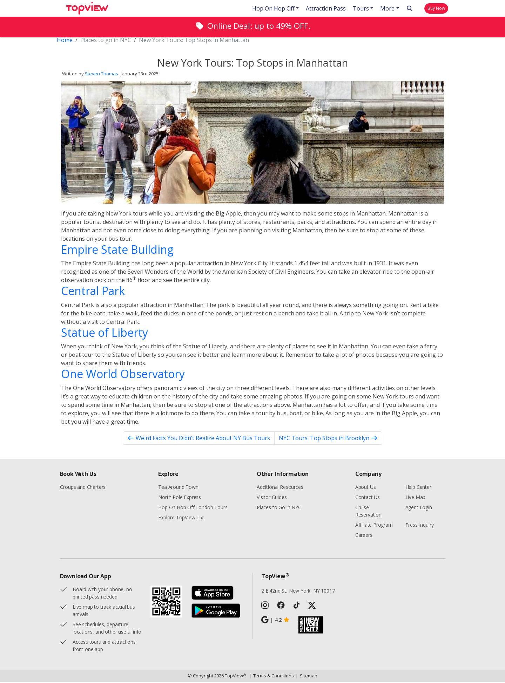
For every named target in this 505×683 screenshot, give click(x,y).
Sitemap (306, 677)
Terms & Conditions (271, 677)
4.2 (275, 621)
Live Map (415, 498)
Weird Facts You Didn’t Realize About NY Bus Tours (198, 439)
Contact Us (367, 498)
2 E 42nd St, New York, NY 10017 (298, 591)
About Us (365, 488)
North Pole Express (179, 498)
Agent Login (418, 508)
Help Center (418, 488)
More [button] (387, 8)
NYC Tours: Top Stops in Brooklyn (328, 439)
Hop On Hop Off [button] (273, 8)
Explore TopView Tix (180, 518)
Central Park (93, 291)
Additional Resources (280, 488)
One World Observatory (123, 374)
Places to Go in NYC (279, 508)
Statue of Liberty (104, 333)
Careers (363, 536)
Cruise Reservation (368, 512)
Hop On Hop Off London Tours (192, 508)
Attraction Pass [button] (326, 8)
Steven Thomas (101, 75)
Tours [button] (361, 8)
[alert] (252, 26)
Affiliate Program (374, 526)
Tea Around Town (178, 488)
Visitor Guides (272, 498)
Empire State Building (117, 250)
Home (65, 41)
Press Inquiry (419, 526)
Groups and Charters (83, 488)
